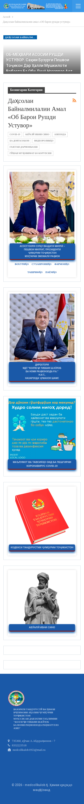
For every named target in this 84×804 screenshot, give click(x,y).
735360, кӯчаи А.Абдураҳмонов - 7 (31, 740)
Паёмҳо (51, 272)
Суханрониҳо (41, 264)
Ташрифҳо (34, 272)
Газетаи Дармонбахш (24, 147)
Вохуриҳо (22, 264)
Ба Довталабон (19, 140)
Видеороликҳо (43, 140)
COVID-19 (15, 134)
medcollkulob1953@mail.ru (26, 749)
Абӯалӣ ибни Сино (37, 134)
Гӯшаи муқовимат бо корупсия (31, 153)
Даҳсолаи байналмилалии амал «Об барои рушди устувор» (21, 37)
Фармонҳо (61, 264)
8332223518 (17, 745)
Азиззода (60, 134)
